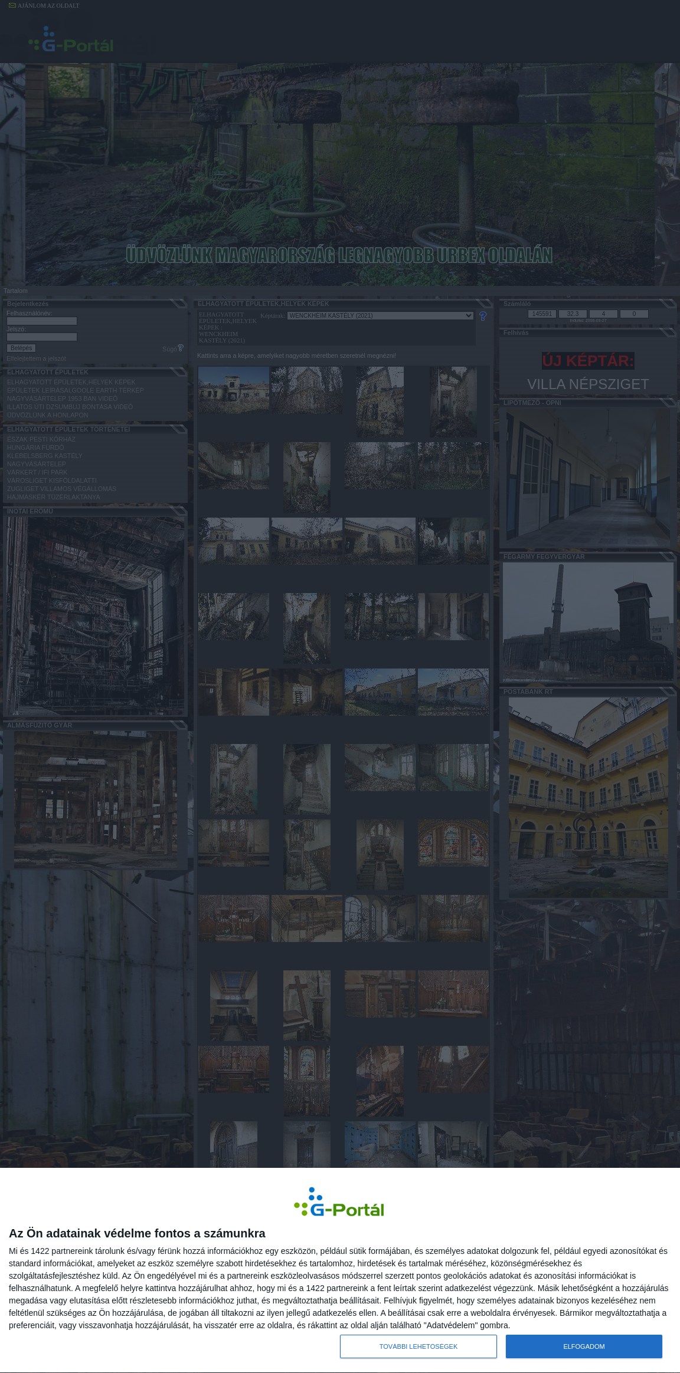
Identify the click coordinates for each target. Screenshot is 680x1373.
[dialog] (340, 1270)
